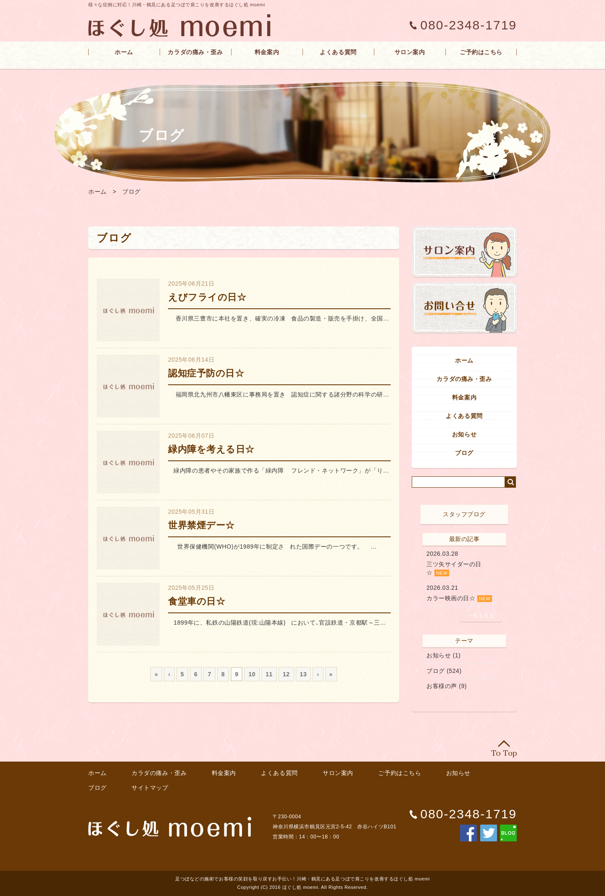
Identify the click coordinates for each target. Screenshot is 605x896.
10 (251, 674)
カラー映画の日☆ (450, 598)
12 (286, 674)
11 (269, 674)
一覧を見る (481, 616)
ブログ (131, 191)
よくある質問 (338, 52)
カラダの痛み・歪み (195, 52)
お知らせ (464, 434)
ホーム (124, 52)
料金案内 (267, 52)
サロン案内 (410, 52)
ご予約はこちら (481, 52)
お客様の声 (441, 686)
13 (303, 674)
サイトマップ (150, 787)
